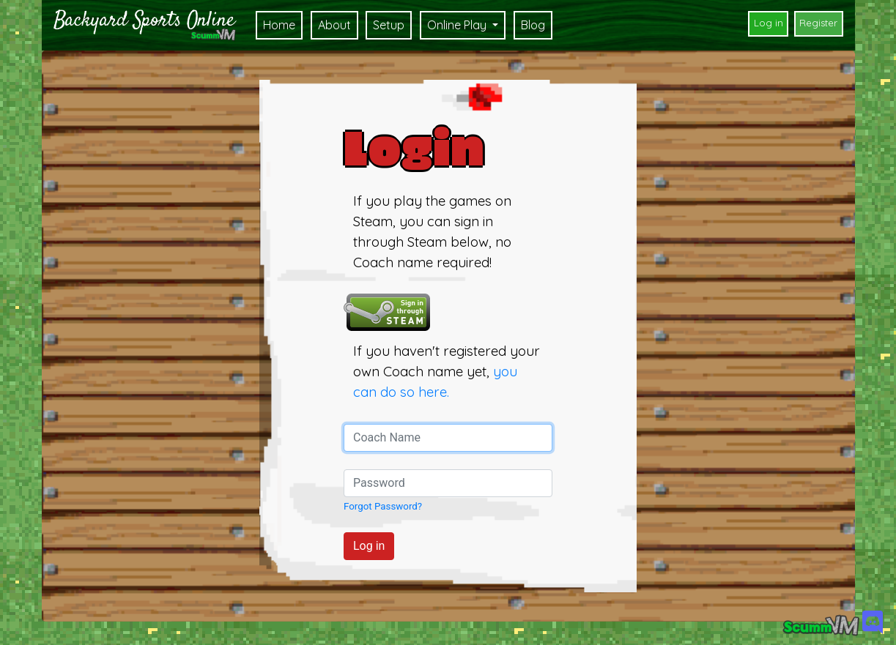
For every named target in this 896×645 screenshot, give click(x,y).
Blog (533, 25)
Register (818, 23)
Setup (388, 25)
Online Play (458, 25)
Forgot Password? (383, 506)
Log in (768, 23)
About (334, 25)
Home (279, 25)
